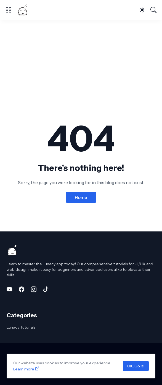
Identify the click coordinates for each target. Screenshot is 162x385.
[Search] (153, 9)
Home (81, 197)
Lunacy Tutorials (21, 327)
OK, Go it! (135, 366)
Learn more (23, 369)
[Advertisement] (81, 61)
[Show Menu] (8, 9)
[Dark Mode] (142, 9)
